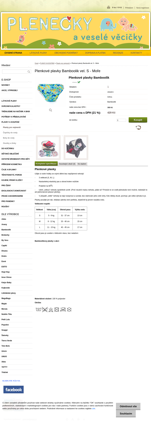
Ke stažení (82, 164)
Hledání (6, 65)
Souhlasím (126, 413)
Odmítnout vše (128, 406)
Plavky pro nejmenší (63, 63)
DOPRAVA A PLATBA (95, 53)
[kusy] (121, 120)
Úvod (36, 63)
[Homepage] (13, 53)
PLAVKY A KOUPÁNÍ (47, 63)
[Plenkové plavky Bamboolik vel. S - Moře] (50, 95)
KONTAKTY (136, 53)
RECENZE (118, 53)
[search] (28, 72)
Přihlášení (129, 8)
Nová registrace (142, 8)
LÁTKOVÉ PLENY (38, 53)
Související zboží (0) (67, 164)
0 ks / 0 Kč (117, 7)
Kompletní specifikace (46, 164)
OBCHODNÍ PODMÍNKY (66, 53)
